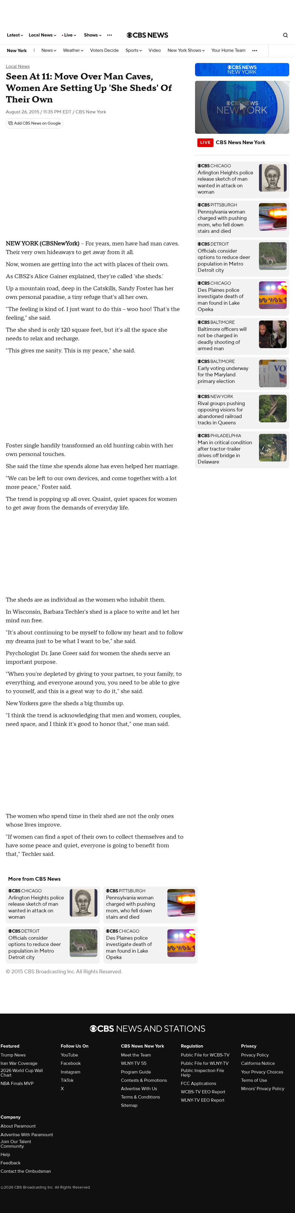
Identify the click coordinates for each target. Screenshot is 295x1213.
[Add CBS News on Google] (34, 123)
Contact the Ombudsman (26, 1171)
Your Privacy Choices (262, 1072)
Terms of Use (254, 1080)
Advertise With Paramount (27, 1134)
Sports (134, 50)
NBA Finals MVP (17, 1083)
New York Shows (186, 50)
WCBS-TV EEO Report (203, 1092)
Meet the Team (136, 1055)
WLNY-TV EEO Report (202, 1100)
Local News (42, 35)
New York (17, 51)
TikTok (67, 1080)
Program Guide (136, 1072)
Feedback (10, 1163)
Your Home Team (228, 50)
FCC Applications (198, 1083)
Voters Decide (104, 50)
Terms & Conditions (140, 1097)
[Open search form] (285, 35)
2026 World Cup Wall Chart (22, 1072)
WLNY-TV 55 (133, 1063)
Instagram (70, 1072)
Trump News (13, 1055)
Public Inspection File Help (202, 1072)
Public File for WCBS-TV (205, 1055)
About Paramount (18, 1126)
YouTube (69, 1055)
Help (5, 1154)
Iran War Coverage (19, 1063)
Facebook (71, 1063)
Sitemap (129, 1105)
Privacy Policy (255, 1055)
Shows (92, 35)
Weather (73, 50)
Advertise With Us (139, 1088)
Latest (15, 35)
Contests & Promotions (144, 1080)
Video (155, 50)
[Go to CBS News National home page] (147, 35)
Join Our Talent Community (16, 1144)
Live (70, 35)
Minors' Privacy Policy (262, 1088)
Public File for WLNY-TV (205, 1063)
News (48, 50)
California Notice (258, 1063)
